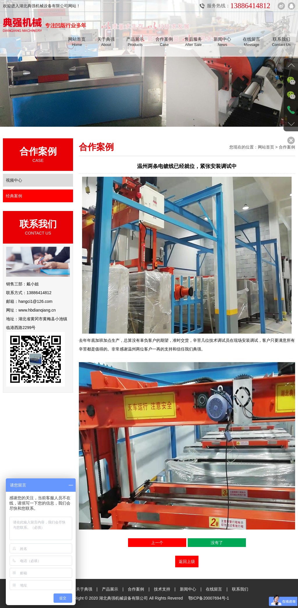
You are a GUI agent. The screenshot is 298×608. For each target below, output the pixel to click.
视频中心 (14, 180)
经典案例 (14, 196)
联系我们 (240, 589)
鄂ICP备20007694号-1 (208, 598)
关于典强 (84, 589)
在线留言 (214, 589)
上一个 (157, 542)
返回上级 (187, 561)
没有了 (217, 542)
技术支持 (162, 589)
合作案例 (136, 589)
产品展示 (110, 589)
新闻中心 (188, 589)
